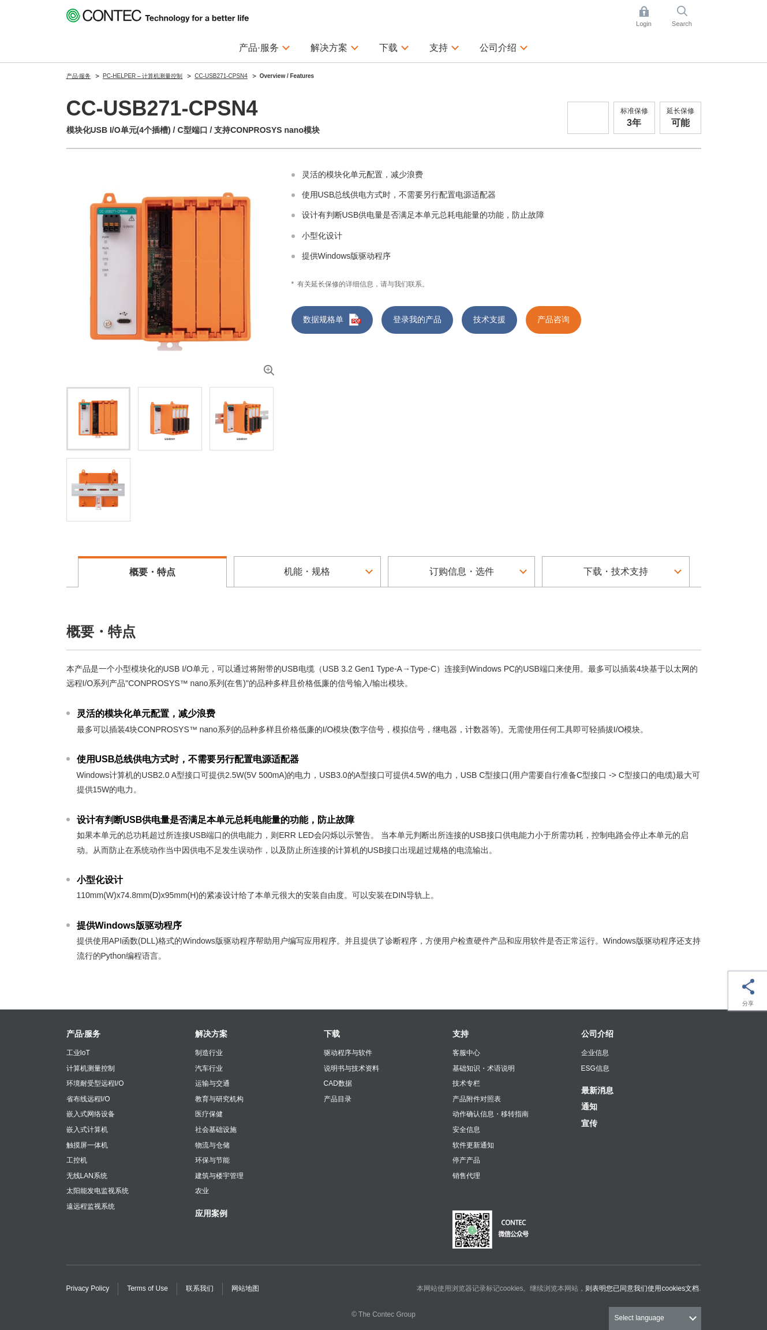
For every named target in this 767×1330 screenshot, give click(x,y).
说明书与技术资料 (351, 1068)
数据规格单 (332, 320)
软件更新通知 (473, 1145)
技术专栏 (466, 1083)
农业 (202, 1191)
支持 (460, 1033)
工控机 (76, 1160)
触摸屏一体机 (87, 1145)
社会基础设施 (216, 1130)
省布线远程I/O (88, 1099)
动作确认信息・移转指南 (490, 1114)
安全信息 (466, 1130)
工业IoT (78, 1053)
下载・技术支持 (615, 571)
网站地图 (245, 1288)
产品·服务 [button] (264, 46)
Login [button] (649, 16)
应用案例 (211, 1213)
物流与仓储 (212, 1145)
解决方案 (211, 1033)
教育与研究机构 (219, 1099)
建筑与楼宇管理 (219, 1176)
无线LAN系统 (86, 1176)
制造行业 (209, 1053)
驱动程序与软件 (348, 1053)
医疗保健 (209, 1114)
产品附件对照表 (476, 1099)
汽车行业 (209, 1068)
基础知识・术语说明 (483, 1068)
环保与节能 (212, 1160)
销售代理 (466, 1176)
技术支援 (489, 319)
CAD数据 (338, 1083)
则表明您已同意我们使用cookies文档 (642, 1288)
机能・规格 (307, 571)
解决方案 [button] (334, 46)
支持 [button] (444, 46)
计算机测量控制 (90, 1068)
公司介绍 (597, 1033)
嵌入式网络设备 (90, 1114)
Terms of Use (147, 1288)
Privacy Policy (88, 1288)
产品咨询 (553, 319)
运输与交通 (212, 1083)
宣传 (589, 1123)
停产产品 (466, 1160)
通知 (589, 1106)
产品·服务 (83, 1033)
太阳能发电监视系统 (97, 1191)
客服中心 (466, 1053)
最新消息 (597, 1090)
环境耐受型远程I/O (95, 1083)
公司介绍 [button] (504, 46)
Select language (639, 1318)
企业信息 (595, 1053)
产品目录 (337, 1099)
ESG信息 (595, 1068)
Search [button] (686, 16)
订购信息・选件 (461, 571)
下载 (332, 1033)
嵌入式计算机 (87, 1130)
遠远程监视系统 (90, 1206)
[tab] (98, 418)
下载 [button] (394, 46)
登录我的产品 (417, 319)
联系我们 (200, 1288)
